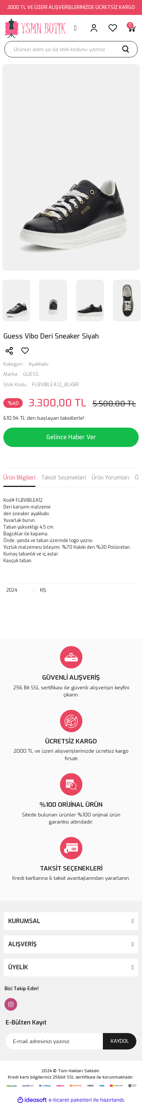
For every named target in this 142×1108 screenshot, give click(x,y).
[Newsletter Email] (71, 1041)
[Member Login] (94, 28)
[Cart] (131, 28)
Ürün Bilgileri (19, 477)
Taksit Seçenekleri (63, 477)
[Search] (71, 49)
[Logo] (35, 28)
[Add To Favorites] (25, 350)
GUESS (31, 374)
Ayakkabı (38, 364)
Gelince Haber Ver (71, 437)
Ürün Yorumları (110, 477)
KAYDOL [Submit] (120, 1041)
